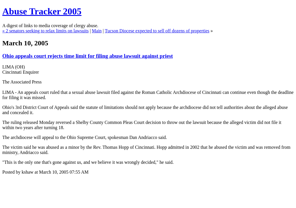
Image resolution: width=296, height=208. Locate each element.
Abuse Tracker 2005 (42, 11)
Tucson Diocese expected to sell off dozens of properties (157, 30)
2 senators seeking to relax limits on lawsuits (47, 30)
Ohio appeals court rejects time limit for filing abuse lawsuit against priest (87, 56)
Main (97, 30)
